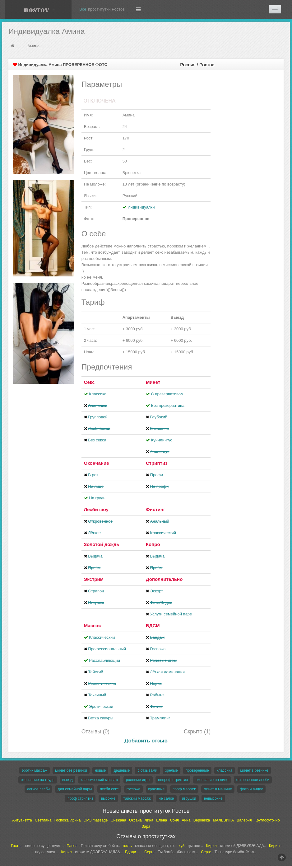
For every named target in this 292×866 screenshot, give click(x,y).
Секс (89, 382)
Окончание (96, 463)
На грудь (97, 498)
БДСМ (153, 625)
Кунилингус (161, 440)
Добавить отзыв (146, 741)
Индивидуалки (141, 207)
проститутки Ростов (106, 9)
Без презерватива (167, 405)
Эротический (101, 706)
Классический (102, 637)
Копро (153, 544)
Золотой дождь (101, 544)
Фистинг (155, 509)
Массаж (93, 625)
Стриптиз (157, 463)
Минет (153, 382)
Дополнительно (164, 579)
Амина (33, 46)
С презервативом (167, 394)
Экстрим (94, 579)
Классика (97, 394)
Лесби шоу (96, 509)
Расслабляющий (104, 660)
